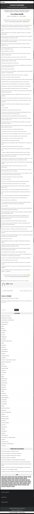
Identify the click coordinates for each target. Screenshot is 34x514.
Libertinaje (3, 372)
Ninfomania (3, 389)
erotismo (8, 280)
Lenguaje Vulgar (4, 368)
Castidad (3, 332)
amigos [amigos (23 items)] (9, 476)
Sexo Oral (3, 424)
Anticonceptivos (4, 322)
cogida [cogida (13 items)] (16, 476)
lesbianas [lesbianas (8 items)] (21, 481)
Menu (3, 2)
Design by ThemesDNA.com (17, 510)
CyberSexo (3, 345)
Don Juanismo (4, 349)
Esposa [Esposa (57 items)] (21, 478)
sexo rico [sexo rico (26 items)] (15, 484)
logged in (9, 298)
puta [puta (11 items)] (21, 483)
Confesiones (16, 10)
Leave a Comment (23, 16)
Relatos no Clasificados (6, 412)
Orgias (2, 391)
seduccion (18, 280)
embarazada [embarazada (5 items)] (4, 478)
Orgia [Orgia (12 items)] (15, 483)
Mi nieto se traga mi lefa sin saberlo (13, 453)
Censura (3, 334)
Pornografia (3, 399)
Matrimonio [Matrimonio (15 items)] (10, 483)
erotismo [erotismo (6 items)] (17, 478)
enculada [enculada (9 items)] (9, 478)
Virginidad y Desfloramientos (7, 443)
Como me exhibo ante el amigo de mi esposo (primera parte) (19, 471)
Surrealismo (4, 431)
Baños (2, 326)
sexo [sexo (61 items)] (2, 484)
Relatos (3, 405)
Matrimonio (7, 11)
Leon (9, 16)
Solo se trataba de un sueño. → (26, 290)
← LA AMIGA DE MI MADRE (7, 290)
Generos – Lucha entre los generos (8, 359)
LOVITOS (3, 451)
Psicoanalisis (4, 403)
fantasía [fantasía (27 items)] (9, 480)
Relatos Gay (3, 410)
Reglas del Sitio (4, 502)
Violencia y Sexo (4, 441)
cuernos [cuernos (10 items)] (25, 476)
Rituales (3, 414)
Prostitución (4, 401)
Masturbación (27, 10)
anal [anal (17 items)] (13, 476)
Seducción (17, 11)
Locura (2, 374)
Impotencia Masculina (6, 361)
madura (14, 280)
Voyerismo (26, 11)
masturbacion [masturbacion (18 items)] (4, 483)
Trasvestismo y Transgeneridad (8, 437)
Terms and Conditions (13, 512)
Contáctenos (4, 497)
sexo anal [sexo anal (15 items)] (6, 484)
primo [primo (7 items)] (18, 483)
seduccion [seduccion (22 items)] (25, 483)
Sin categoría (21, 11)
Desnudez (3, 347)
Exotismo (3, 353)
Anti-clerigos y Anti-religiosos (7, 320)
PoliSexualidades (5, 397)
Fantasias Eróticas (5, 355)
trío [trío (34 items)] (28, 484)
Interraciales (4, 366)
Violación (3, 439)
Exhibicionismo (21, 10)
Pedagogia (3, 393)
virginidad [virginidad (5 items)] (3, 486)
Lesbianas (3, 370)
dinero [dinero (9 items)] (29, 476)
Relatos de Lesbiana (5, 408)
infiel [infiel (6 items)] (3, 481)
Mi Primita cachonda (13, 469)
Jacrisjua (3, 471)
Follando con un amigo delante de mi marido (16, 459)
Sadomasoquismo (5, 418)
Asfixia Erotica (4, 324)
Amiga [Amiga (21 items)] (3, 476)
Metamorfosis (4, 382)
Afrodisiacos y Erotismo (9, 10)
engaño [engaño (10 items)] (13, 478)
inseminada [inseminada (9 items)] (7, 481)
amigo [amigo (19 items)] (6, 476)
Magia (2, 376)
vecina (22, 280)
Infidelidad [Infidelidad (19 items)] (28, 480)
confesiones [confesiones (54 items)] (20, 476)
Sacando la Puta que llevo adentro (13, 455)
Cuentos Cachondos (17, 5)
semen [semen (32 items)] (29, 483)
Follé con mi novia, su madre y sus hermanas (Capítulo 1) (18, 461)
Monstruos (3, 387)
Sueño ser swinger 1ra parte (13, 451)
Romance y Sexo (12, 11)
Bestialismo (3, 330)
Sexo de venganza (5, 422)
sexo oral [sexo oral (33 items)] (11, 484)
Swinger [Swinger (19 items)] (19, 484)
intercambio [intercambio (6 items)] (12, 481)
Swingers (3, 433)
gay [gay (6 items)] (13, 480)
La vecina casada (17, 14)
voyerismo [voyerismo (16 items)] (9, 486)
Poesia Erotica (4, 395)
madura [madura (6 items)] (29, 481)
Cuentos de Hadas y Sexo (6, 340)
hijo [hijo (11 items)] (20, 480)
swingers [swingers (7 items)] (24, 484)
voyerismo (26, 280)
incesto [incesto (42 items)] (23, 480)
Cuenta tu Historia (5, 492)
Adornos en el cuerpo (6, 315)
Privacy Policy (22, 512)
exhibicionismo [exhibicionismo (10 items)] (4, 480)
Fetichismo (3, 357)
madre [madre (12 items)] (25, 481)
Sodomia (3, 429)
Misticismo (3, 385)
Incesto (3, 364)
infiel (11, 280)
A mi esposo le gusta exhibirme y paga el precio (20, 467)
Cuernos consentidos (11, 457)
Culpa (2, 343)
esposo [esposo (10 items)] (25, 478)
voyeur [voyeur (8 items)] (13, 486)
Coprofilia (3, 338)
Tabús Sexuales (4, 435)
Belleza (3, 328)
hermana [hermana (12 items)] (16, 480)
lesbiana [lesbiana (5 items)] (17, 481)
